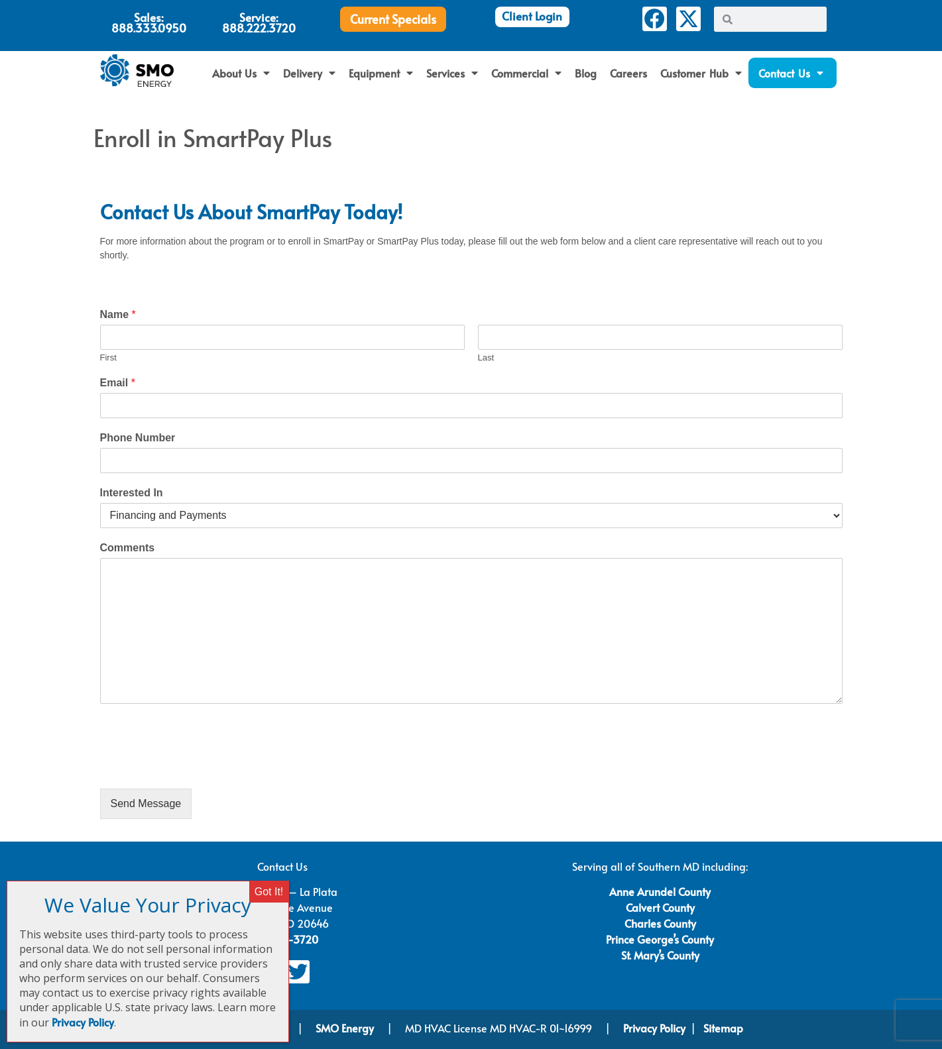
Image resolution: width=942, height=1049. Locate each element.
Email (117, 382)
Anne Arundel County (660, 891)
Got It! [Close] (269, 891)
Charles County (660, 923)
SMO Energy (346, 1028)
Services (452, 73)
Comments (127, 547)
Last (486, 357)
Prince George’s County (660, 939)
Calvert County (660, 907)
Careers (628, 73)
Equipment (381, 73)
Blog (586, 73)
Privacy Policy (654, 1028)
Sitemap (723, 1028)
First (108, 357)
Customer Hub (701, 73)
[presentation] (201, 766)
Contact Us (790, 73)
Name (118, 314)
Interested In (131, 492)
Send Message (146, 803)
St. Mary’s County (660, 955)
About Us (241, 73)
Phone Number (138, 437)
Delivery (309, 73)
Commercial (526, 73)
